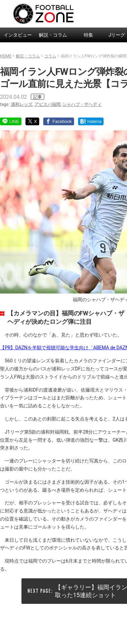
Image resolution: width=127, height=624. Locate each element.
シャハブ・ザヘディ (82, 104)
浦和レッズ (22, 104)
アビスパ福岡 (48, 104)
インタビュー (18, 35)
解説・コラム (53, 35)
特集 (88, 35)
